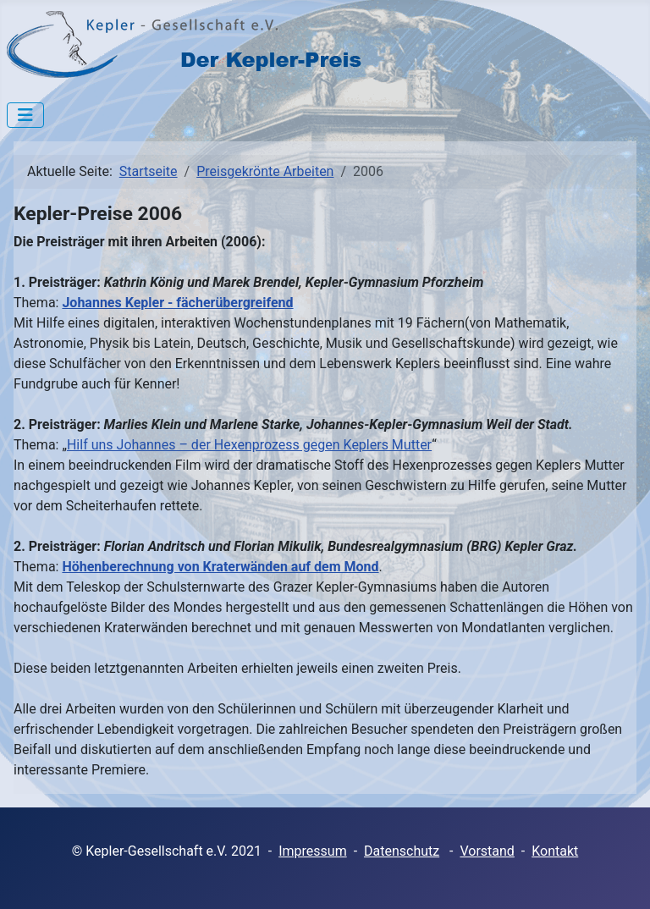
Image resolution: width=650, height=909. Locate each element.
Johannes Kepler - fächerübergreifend (177, 303)
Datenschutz (401, 851)
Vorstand (487, 851)
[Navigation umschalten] (25, 115)
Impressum (312, 851)
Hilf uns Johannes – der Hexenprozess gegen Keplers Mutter (249, 445)
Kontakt (555, 851)
